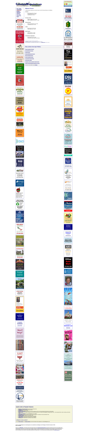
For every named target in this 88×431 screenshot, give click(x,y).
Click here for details (19, 61)
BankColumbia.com (68, 28)
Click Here (68, 327)
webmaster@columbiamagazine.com (42, 427)
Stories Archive (19, 15)
